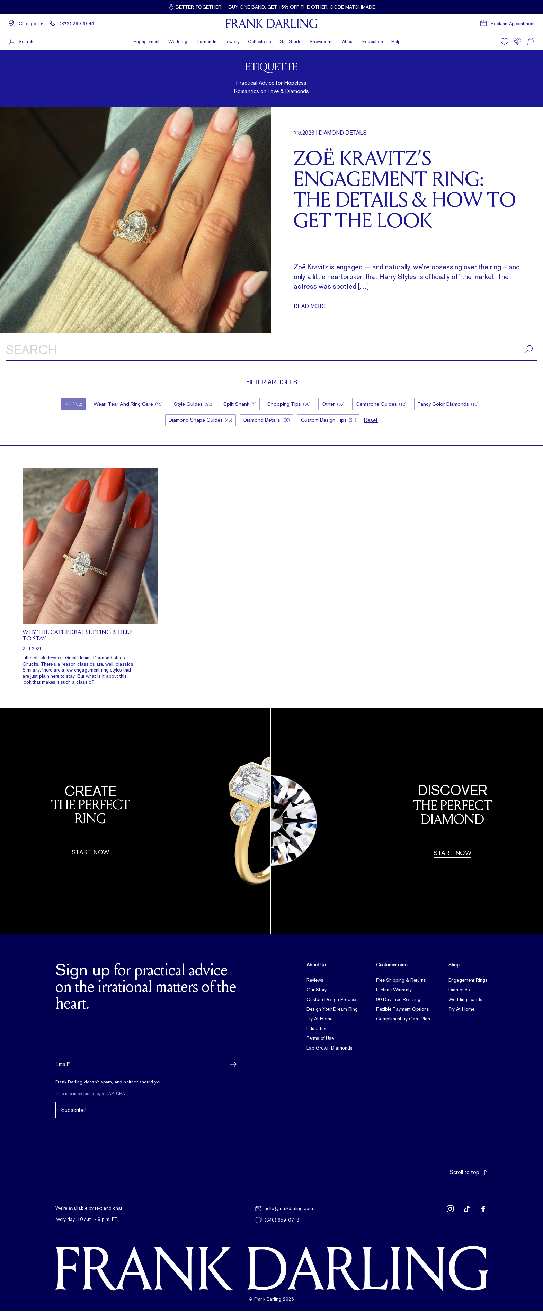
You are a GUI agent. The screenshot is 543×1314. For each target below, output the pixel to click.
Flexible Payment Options (402, 1012)
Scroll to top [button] (469, 1175)
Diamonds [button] (206, 40)
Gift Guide (290, 40)
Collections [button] (259, 40)
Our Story (316, 993)
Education (372, 40)
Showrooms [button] (322, 40)
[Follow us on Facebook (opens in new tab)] (483, 1217)
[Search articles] (271, 351)
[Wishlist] (504, 41)
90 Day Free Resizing (398, 1002)
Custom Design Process (332, 1002)
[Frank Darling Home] (272, 23)
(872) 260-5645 (77, 23)
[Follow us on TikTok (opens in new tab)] (467, 1217)
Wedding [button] (177, 40)
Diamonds (459, 993)
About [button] (348, 40)
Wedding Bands (465, 1002)
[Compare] (518, 41)
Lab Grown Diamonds (329, 1051)
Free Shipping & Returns (401, 983)
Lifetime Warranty (394, 993)
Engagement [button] (147, 40)
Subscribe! (73, 1113)
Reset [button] (374, 422)
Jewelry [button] (232, 40)
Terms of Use (320, 1041)
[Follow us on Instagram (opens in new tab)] (450, 1217)
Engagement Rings (468, 983)
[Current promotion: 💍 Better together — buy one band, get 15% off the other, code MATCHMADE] (271, 7)
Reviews (314, 983)
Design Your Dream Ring (332, 1012)
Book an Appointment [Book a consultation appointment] (513, 23)
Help (396, 40)
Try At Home (319, 1022)
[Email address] (146, 1067)
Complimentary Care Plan (403, 1022)
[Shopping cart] (531, 41)
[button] (26, 23)
